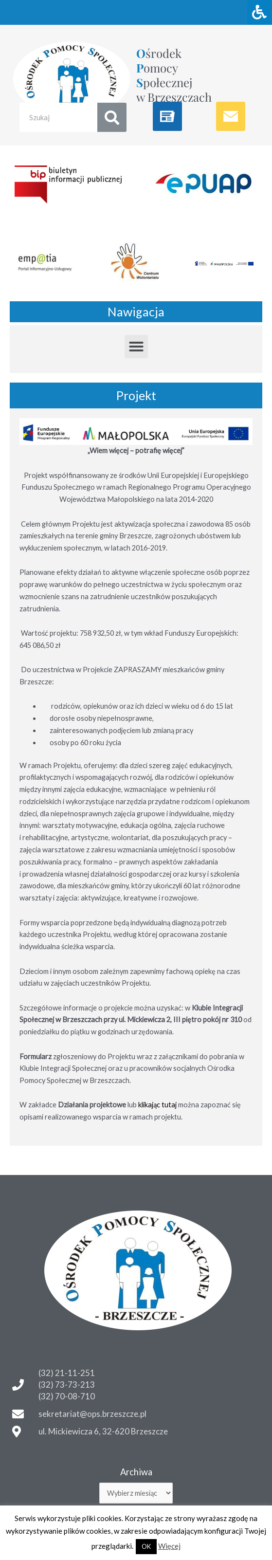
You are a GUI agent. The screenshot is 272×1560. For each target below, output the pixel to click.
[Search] (112, 117)
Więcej (169, 1546)
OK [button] (146, 1546)
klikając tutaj (157, 1105)
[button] (136, 346)
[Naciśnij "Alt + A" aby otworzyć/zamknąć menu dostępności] (259, 12)
